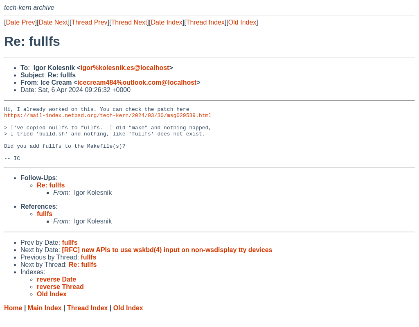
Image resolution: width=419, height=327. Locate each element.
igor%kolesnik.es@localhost (125, 67)
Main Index (45, 319)
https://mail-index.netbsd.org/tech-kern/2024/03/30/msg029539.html (108, 117)
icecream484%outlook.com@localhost (136, 82)
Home (13, 319)
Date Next (53, 22)
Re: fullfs (51, 196)
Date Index (166, 22)
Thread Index (205, 22)
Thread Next (129, 22)
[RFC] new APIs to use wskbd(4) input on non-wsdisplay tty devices (167, 260)
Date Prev (20, 22)
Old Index (242, 22)
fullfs (44, 224)
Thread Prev (90, 22)
